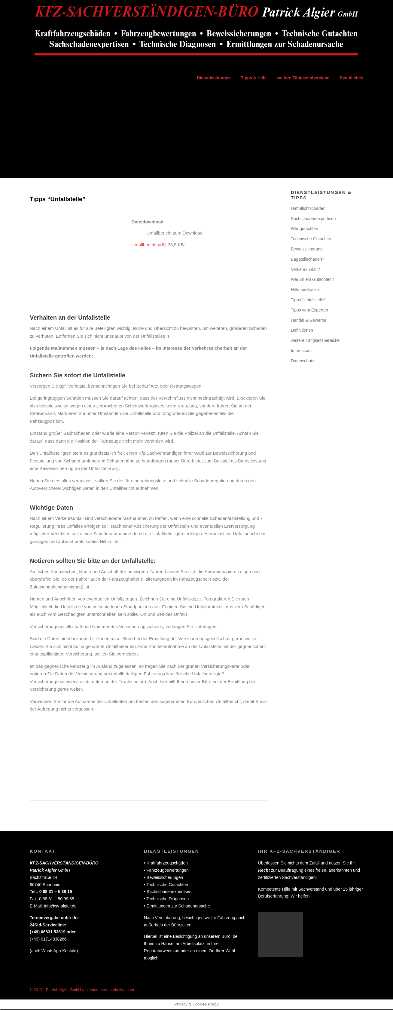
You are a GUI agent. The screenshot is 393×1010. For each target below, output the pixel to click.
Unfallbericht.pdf (148, 245)
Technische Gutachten (312, 239)
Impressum (301, 351)
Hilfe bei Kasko (305, 290)
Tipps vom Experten (309, 310)
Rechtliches (351, 77)
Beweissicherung (307, 249)
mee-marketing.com (116, 990)
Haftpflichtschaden (308, 209)
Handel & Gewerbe (308, 320)
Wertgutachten (304, 229)
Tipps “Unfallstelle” (308, 300)
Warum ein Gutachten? (312, 280)
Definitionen (302, 331)
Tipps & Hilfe (254, 77)
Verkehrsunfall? (305, 270)
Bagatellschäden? (307, 259)
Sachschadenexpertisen (313, 219)
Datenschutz (302, 361)
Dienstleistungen (214, 77)
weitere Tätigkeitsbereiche (303, 77)
